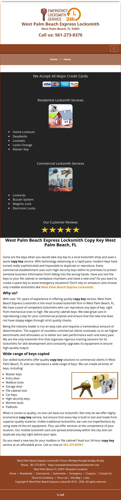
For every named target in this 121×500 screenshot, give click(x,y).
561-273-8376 (68, 35)
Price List (62, 477)
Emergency (75, 473)
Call (60, 494)
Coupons (91, 473)
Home (53, 59)
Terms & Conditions (42, 477)
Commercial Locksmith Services (60, 163)
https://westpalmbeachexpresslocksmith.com (73, 465)
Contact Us (105, 473)
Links (86, 477)
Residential (26, 473)
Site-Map (75, 477)
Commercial (42, 473)
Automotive (59, 473)
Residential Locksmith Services (60, 100)
